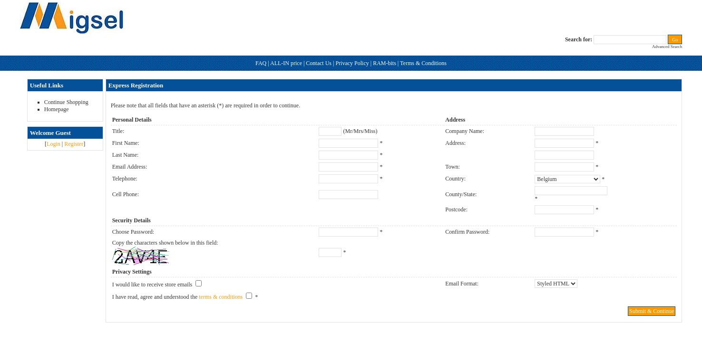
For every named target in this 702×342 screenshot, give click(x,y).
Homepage (56, 109)
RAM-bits (384, 63)
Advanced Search (667, 46)
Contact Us (319, 63)
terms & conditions (221, 297)
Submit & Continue (651, 311)
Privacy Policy (352, 63)
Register (73, 144)
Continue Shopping (66, 102)
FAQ (260, 63)
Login (53, 144)
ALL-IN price (286, 63)
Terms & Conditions (423, 63)
